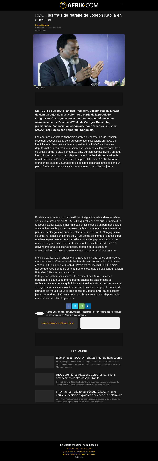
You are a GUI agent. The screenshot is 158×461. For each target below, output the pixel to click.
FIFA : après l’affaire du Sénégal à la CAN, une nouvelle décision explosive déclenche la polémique (89, 393)
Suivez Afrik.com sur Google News (58, 323)
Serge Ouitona (42, 25)
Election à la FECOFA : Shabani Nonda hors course (89, 357)
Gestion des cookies (88, 454)
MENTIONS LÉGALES (87, 452)
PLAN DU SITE (86, 449)
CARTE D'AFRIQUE (73, 449)
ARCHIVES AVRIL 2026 (71, 454)
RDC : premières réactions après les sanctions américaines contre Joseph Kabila (86, 376)
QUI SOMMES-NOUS (70, 452)
